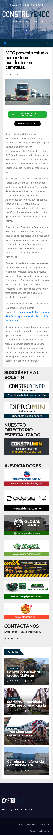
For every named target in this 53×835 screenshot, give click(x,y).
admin (29, 681)
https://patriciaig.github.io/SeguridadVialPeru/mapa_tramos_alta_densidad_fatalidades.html (27, 316)
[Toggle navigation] (26, 43)
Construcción (13, 668)
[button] (48, 43)
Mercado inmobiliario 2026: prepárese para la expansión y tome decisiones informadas (26, 707)
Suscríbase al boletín (39, 831)
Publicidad (44, 825)
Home (21, 825)
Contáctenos (31, 825)
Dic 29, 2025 (16, 681)
